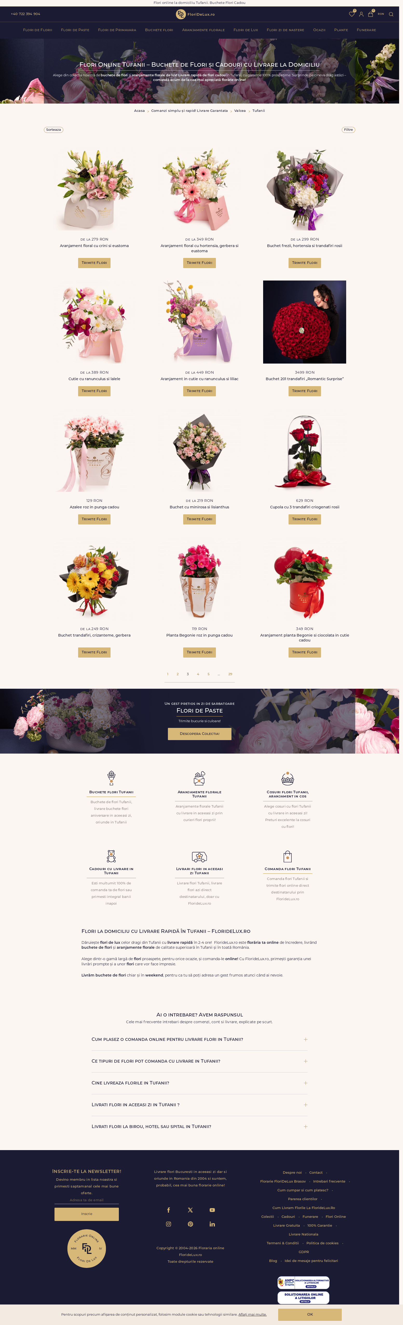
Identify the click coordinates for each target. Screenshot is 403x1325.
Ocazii (319, 30)
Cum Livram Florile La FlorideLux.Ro (303, 1208)
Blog (273, 1261)
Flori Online (336, 1217)
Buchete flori (159, 30)
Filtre (348, 130)
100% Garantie (320, 1225)
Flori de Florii (37, 30)
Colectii (268, 1217)
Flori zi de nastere (285, 30)
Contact (316, 1172)
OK (310, 1315)
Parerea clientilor (303, 1199)
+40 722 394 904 (25, 14)
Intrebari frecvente (329, 1181)
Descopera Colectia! (200, 734)
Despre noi (293, 1172)
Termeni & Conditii (283, 1243)
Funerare (366, 30)
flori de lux (195, 14)
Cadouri (289, 1217)
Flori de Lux (246, 30)
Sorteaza (53, 130)
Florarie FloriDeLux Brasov (283, 1181)
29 (230, 674)
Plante (341, 30)
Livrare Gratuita (287, 1225)
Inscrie (86, 1214)
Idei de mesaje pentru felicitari (311, 1261)
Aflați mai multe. (252, 1314)
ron (381, 14)
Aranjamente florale (203, 30)
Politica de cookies (323, 1243)
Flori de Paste (75, 30)
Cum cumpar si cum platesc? (303, 1190)
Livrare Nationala (303, 1234)
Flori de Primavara (117, 30)
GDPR (304, 1252)
